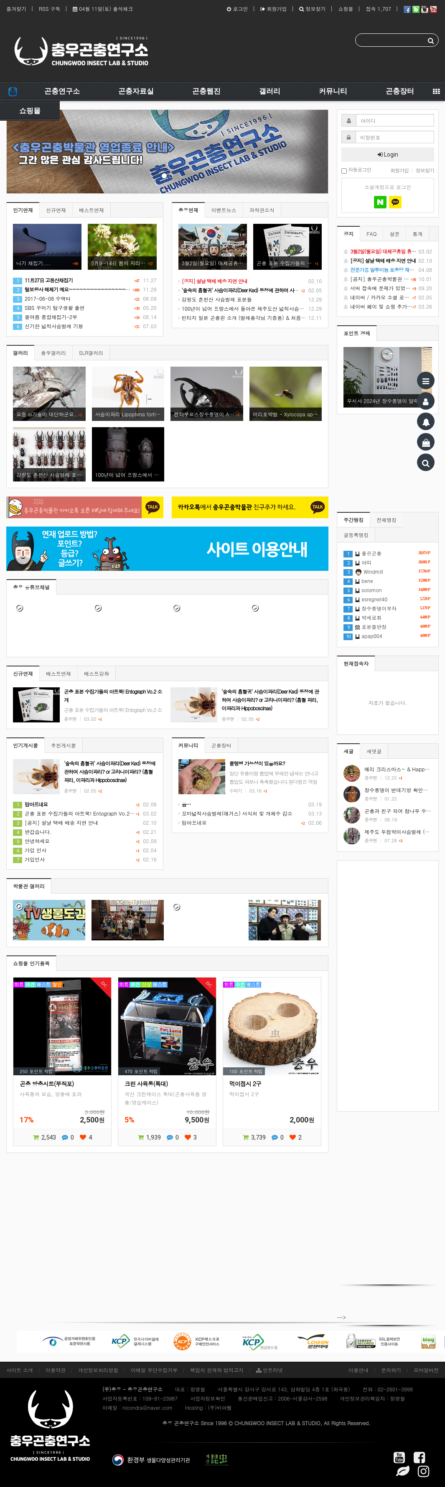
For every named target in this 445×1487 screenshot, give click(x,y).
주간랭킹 (353, 519)
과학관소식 (262, 209)
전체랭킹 (386, 519)
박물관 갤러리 (29, 885)
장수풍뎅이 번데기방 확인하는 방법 (404, 789)
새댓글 (373, 751)
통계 (417, 233)
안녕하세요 (31, 840)
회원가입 (273, 8)
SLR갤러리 (91, 352)
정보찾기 (312, 8)
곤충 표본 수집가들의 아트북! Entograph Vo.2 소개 (77, 813)
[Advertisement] (387, 986)
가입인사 (29, 859)
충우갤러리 (53, 352)
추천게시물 (63, 745)
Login (388, 154)
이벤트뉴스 (223, 209)
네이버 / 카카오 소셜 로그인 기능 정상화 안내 (387, 297)
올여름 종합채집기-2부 (45, 316)
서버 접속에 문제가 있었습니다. (387, 288)
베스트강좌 (96, 673)
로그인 (237, 8)
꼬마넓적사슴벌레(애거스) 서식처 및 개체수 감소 (235, 813)
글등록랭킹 (356, 534)
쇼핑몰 (345, 8)
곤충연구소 (62, 91)
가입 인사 (29, 850)
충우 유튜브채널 (31, 586)
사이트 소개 (19, 1369)
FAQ (371, 233)
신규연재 (56, 209)
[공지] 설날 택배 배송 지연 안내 (55, 822)
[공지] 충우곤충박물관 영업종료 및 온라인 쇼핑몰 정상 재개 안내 (387, 279)
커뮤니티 (333, 91)
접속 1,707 (378, 8)
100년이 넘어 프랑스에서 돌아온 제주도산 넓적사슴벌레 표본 (249, 308)
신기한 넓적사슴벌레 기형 (48, 325)
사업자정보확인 (207, 1398)
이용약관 (56, 1369)
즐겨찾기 (16, 8)
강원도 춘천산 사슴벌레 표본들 (215, 299)
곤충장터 (400, 91)
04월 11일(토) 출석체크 (103, 8)
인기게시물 (25, 745)
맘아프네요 (192, 822)
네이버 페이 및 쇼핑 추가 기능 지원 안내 (387, 306)
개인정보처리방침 (98, 1369)
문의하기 (391, 1369)
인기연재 (23, 209)
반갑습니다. (32, 831)
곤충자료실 (136, 91)
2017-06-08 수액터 (42, 298)
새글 (348, 751)
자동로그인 (356, 170)
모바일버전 (426, 1369)
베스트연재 (91, 209)
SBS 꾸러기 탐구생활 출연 (49, 307)
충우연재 (188, 209)
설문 (394, 233)
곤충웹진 (206, 91)
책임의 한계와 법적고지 (217, 1369)
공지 (348, 233)
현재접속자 (356, 663)
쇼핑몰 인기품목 (31, 963)
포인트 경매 (356, 333)
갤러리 (269, 91)
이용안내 (358, 1369)
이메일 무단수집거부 (154, 1369)
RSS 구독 (49, 8)
